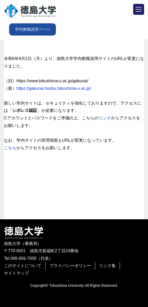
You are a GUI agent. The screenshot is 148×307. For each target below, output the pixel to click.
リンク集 (107, 265)
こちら (10, 148)
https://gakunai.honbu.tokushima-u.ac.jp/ (53, 88)
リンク (105, 118)
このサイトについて (22, 265)
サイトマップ (16, 273)
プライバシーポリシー (70, 265)
